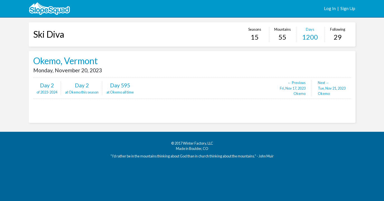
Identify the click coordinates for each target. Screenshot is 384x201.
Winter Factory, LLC (198, 143)
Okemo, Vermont (65, 60)
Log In (330, 8)
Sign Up (347, 8)
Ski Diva (48, 34)
